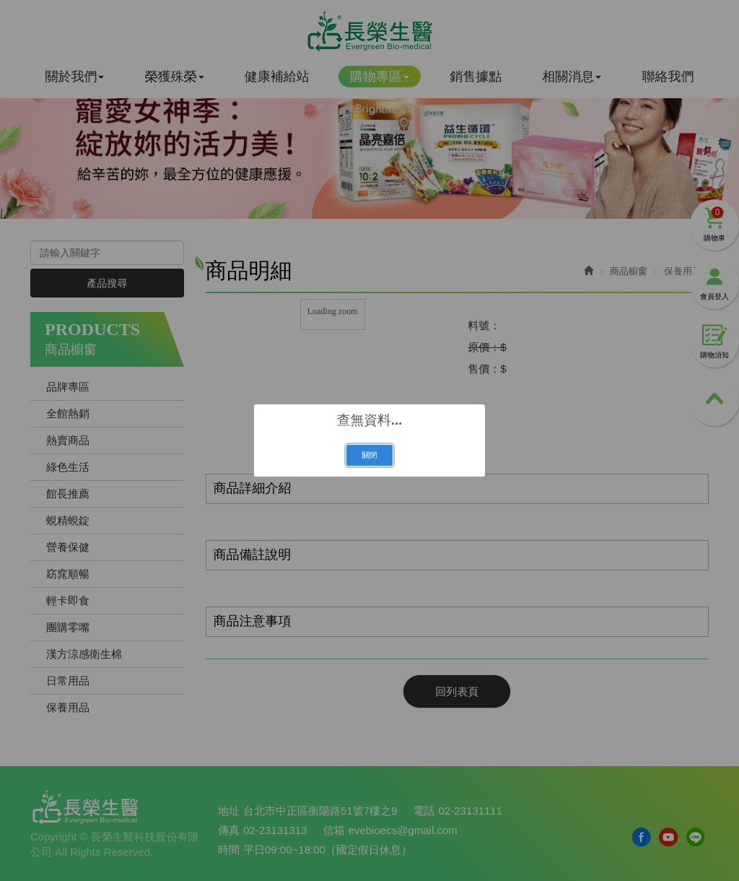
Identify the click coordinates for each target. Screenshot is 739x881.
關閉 (369, 455)
